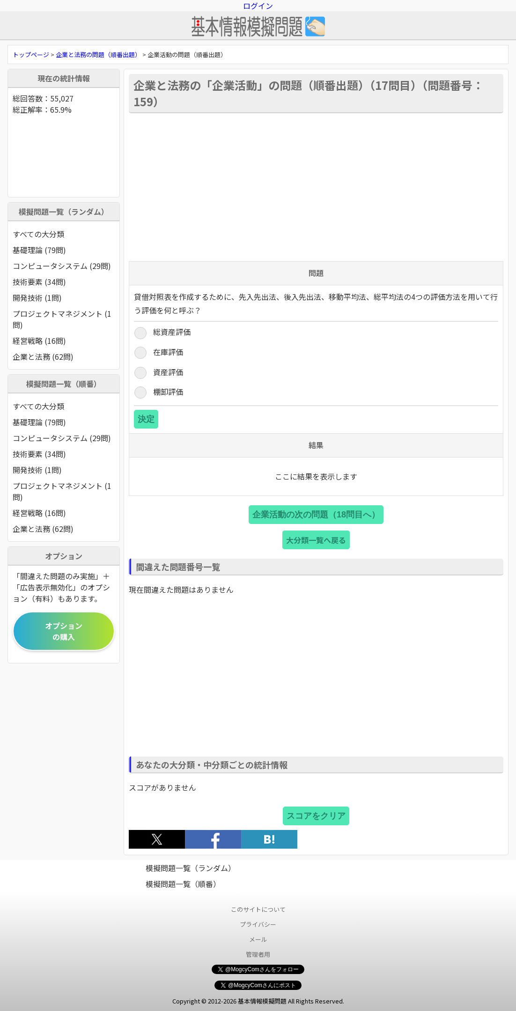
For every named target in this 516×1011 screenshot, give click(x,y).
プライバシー (258, 924)
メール (258, 939)
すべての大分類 (38, 234)
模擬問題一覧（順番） (183, 883)
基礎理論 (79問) (39, 249)
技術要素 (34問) (39, 281)
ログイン (258, 5)
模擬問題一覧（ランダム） (191, 867)
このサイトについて (258, 909)
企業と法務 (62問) (43, 356)
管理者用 (258, 954)
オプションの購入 (63, 631)
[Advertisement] (316, 186)
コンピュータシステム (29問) (62, 265)
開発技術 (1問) (37, 297)
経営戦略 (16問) (39, 340)
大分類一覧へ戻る (316, 540)
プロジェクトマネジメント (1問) (62, 319)
